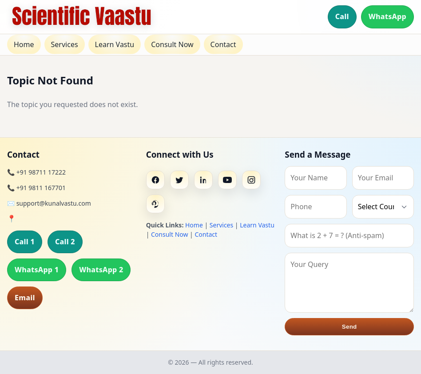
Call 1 (25, 242)
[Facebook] (155, 180)
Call (342, 16)
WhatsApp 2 (101, 270)
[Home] (81, 16)
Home (24, 44)
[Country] (383, 207)
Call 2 (65, 242)
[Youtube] (227, 180)
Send (349, 326)
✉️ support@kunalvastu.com (49, 203)
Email (25, 297)
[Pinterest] (155, 204)
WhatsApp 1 (37, 270)
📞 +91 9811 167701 (36, 187)
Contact (223, 44)
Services (64, 44)
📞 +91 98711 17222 (36, 172)
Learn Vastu (115, 44)
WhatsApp (387, 16)
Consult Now (172, 44)
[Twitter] (179, 180)
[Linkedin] (203, 180)
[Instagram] (251, 180)
